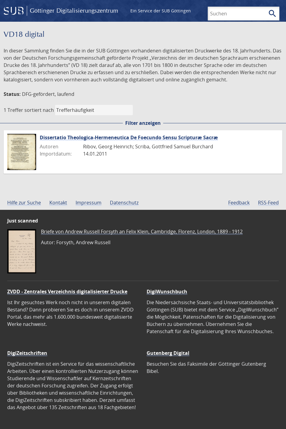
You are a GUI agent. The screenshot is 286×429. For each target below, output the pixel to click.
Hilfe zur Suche (24, 202)
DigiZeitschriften (27, 353)
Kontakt (58, 202)
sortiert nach (39, 110)
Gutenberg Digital (168, 353)
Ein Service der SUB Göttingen (160, 11)
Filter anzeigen (143, 123)
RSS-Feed (268, 202)
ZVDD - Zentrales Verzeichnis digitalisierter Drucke (67, 291)
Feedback (239, 202)
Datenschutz (124, 202)
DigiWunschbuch (167, 291)
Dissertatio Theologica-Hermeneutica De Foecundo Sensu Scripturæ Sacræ (129, 137)
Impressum (88, 202)
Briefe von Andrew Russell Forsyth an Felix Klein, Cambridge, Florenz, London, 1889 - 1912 (142, 231)
